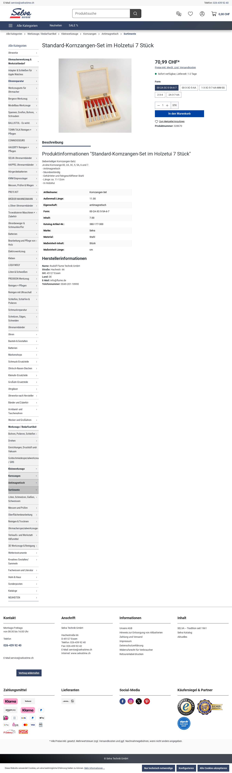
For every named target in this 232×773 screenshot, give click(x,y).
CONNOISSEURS (16, 140)
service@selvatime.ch (22, 2)
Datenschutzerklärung (131, 645)
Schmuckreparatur (17, 309)
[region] (95, 95)
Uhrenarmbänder (16, 327)
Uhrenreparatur (16, 81)
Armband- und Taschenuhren (15, 411)
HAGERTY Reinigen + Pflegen (18, 149)
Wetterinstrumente (17, 552)
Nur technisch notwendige (158, 768)
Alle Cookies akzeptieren (213, 768)
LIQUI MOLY (14, 265)
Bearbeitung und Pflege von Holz (21, 242)
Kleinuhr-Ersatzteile (18, 375)
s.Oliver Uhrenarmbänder (20, 205)
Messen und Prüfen (18, 507)
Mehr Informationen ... (94, 768)
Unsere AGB (126, 628)
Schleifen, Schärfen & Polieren (19, 301)
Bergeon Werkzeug (17, 98)
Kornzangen (14, 475)
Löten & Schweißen (17, 271)
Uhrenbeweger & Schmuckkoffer (16, 225)
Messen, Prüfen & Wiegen (21, 185)
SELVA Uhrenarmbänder (20, 158)
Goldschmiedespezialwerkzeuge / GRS (23, 460)
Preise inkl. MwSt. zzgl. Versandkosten (175, 67)
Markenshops (15, 354)
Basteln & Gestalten (18, 341)
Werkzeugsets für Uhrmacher (17, 90)
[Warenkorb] (219, 13)
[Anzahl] (163, 105)
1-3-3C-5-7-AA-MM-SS (213, 87)
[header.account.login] (201, 13)
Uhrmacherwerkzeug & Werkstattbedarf (20, 61)
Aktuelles (182, 636)
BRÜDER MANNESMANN (20, 198)
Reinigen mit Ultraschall (19, 292)
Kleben (11, 258)
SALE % (73, 25)
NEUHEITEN (14, 597)
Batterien (12, 234)
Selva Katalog (184, 632)
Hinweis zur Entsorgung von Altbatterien (141, 632)
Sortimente (14, 489)
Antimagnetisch (16, 482)
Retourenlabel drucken (132, 654)
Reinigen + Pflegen (17, 285)
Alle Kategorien (17, 45)
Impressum (126, 641)
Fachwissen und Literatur (20, 570)
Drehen (12, 440)
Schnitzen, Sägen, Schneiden (17, 318)
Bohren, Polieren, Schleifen (21, 433)
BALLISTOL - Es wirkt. (19, 123)
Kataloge (12, 590)
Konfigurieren (186, 768)
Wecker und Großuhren (19, 420)
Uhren (11, 334)
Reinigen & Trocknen (18, 521)
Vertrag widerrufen (29, 673)
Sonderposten (15, 583)
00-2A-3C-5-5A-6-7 (167, 87)
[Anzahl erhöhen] (167, 105)
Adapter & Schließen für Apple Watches (20, 72)
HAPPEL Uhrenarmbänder (21, 164)
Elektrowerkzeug (16, 251)
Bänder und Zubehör (18, 402)
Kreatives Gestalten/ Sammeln (18, 561)
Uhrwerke (13, 52)
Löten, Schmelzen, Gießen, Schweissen (21, 499)
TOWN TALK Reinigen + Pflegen (19, 131)
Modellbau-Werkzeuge (19, 105)
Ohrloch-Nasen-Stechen (20, 368)
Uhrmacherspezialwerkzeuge (22, 528)
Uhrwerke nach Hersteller (21, 395)
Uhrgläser (13, 388)
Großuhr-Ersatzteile (18, 382)
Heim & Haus (14, 577)
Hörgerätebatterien (17, 171)
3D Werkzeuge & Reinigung (21, 545)
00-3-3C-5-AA (189, 87)
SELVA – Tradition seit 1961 (192, 628)
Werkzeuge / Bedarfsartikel (22, 426)
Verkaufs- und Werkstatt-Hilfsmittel (20, 537)
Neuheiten (56, 25)
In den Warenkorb (179, 113)
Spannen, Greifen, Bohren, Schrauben (21, 114)
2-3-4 (160, 94)
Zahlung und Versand (131, 636)
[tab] (66, 142)
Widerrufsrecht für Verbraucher (136, 649)
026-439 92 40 (221, 2)
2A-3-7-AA (174, 94)
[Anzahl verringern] (158, 105)
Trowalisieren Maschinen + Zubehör (21, 214)
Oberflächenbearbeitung (20, 514)
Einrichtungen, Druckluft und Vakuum (22, 449)
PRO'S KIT (13, 192)
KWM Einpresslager (18, 178)
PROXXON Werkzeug (18, 278)
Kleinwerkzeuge (16, 468)
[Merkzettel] (189, 13)
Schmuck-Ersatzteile (18, 361)
